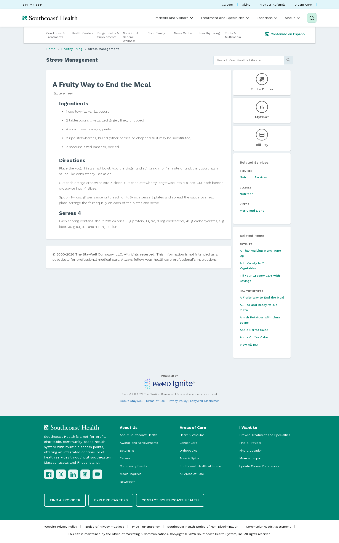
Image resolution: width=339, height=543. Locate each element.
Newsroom (128, 481)
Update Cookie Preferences (259, 466)
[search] (248, 60)
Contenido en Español (288, 34)
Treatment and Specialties (225, 18)
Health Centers (82, 33)
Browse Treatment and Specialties (264, 435)
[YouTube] (97, 474)
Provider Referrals (272, 4)
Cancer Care (188, 442)
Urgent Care (303, 4)
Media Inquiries (130, 474)
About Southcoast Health (138, 435)
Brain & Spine (189, 458)
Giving (246, 4)
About (293, 18)
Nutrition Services (253, 177)
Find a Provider (250, 442)
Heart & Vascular (192, 435)
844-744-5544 (32, 4)
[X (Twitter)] (61, 474)
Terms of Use (155, 400)
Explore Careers (111, 500)
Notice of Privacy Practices (104, 526)
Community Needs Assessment (268, 526)
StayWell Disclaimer (204, 400)
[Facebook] (49, 474)
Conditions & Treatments (55, 35)
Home (50, 49)
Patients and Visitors (174, 18)
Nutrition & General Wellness (130, 37)
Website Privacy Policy (60, 526)
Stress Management (103, 49)
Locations (267, 18)
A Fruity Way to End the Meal (262, 297)
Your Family (156, 33)
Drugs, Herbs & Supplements (108, 35)
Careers (227, 4)
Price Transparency (146, 526)
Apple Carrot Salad (254, 330)
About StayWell (131, 400)
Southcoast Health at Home (200, 466)
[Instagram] (85, 474)
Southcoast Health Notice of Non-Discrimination (202, 526)
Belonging (127, 450)
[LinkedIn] (73, 474)
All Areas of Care (192, 474)
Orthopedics (188, 450)
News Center (183, 33)
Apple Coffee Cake (254, 337)
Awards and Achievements (139, 442)
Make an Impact (251, 458)
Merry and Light (252, 210)
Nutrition (246, 194)
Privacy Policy (177, 400)
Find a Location (250, 450)
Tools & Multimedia (233, 35)
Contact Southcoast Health (170, 500)
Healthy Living (209, 33)
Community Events (133, 466)
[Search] (312, 18)
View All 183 (249, 344)
